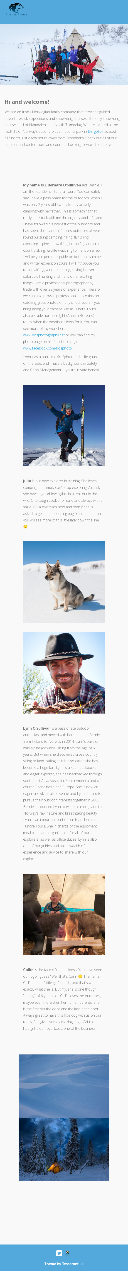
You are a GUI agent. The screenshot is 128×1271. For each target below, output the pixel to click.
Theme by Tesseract (61, 1264)
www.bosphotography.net (44, 335)
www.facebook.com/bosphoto (47, 348)
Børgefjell (95, 131)
